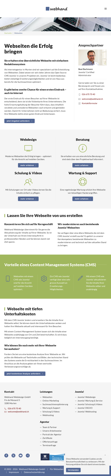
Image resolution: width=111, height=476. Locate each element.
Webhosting (48, 415)
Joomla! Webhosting (87, 411)
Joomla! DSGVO (85, 408)
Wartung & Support (51, 408)
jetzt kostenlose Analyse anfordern (25, 374)
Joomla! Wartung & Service (90, 400)
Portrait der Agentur (51, 434)
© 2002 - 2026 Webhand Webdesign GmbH (24, 469)
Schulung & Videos (51, 411)
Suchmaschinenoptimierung (55, 404)
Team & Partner (49, 427)
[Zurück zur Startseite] (55, 8)
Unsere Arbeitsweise (51, 431)
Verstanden (73, 470)
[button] (105, 8)
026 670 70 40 (88, 94)
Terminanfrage (49, 445)
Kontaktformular (89, 103)
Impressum (14, 472)
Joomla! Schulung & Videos (90, 404)
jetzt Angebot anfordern (19, 121)
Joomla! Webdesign (87, 397)
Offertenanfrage (49, 441)
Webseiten (47, 397)
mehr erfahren (28, 165)
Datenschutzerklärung (34, 472)
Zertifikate (47, 438)
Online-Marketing (50, 400)
